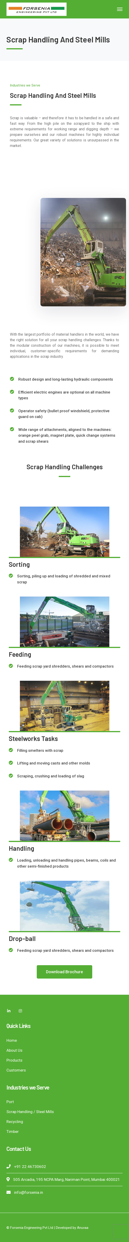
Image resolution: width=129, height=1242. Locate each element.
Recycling (14, 1121)
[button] (64, 972)
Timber (12, 1131)
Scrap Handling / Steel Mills (30, 1111)
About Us (14, 1050)
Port (10, 1101)
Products (14, 1060)
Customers (16, 1070)
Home (11, 1040)
